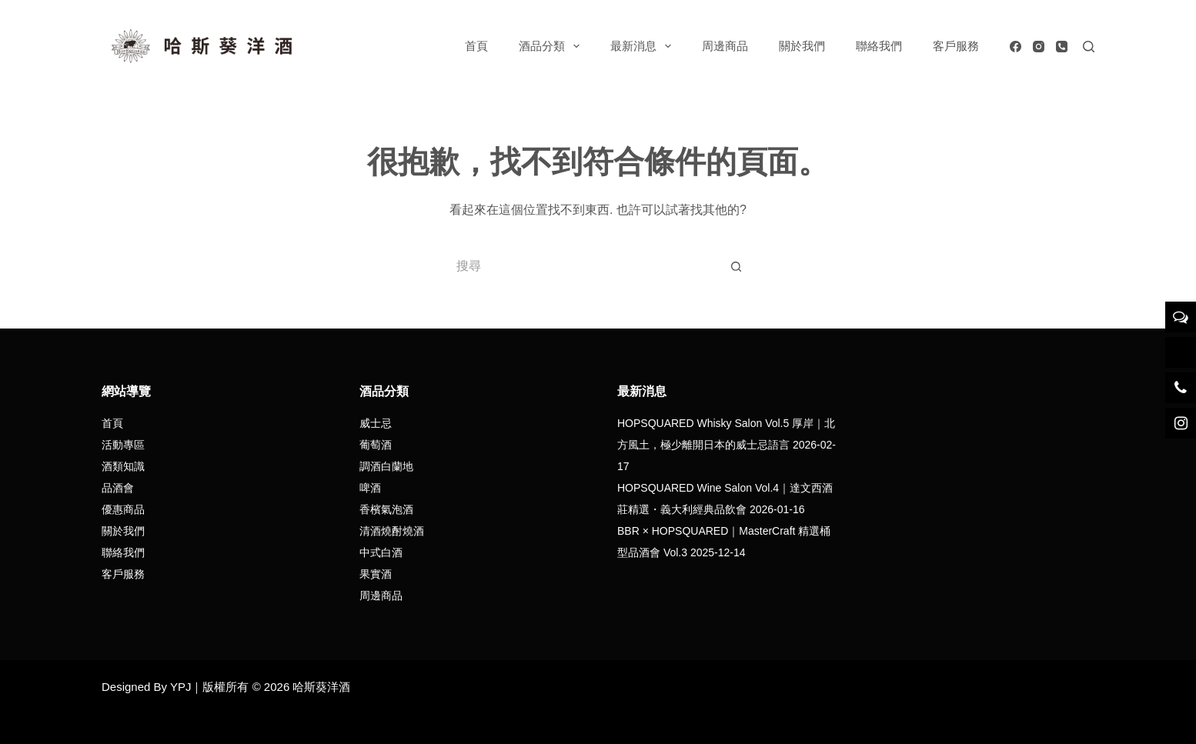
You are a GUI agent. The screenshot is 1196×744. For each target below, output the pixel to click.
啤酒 (370, 488)
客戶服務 (956, 45)
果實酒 (375, 574)
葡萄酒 (375, 445)
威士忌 (375, 423)
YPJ (181, 686)
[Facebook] (1015, 46)
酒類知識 (123, 466)
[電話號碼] (1061, 46)
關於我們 (802, 45)
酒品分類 (552, 46)
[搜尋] (1088, 46)
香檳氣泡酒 (386, 509)
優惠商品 (123, 509)
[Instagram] (1038, 46)
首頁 (476, 45)
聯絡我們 (879, 45)
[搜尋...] (582, 266)
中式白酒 (381, 552)
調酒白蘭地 (386, 466)
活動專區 (123, 445)
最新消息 (643, 46)
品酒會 (118, 488)
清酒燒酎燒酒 (391, 531)
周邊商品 (725, 45)
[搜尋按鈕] (736, 266)
